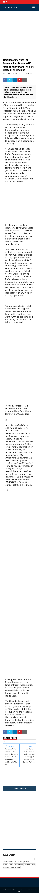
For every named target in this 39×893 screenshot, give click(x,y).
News (30, 74)
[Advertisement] (19, 34)
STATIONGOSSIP (10, 7)
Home (19, 891)
